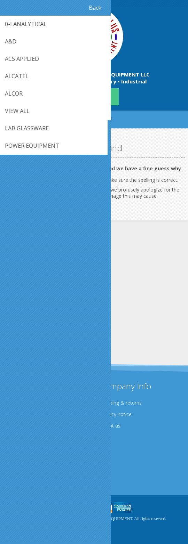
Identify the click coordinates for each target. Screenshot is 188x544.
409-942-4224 (94, 97)
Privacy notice (116, 414)
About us (110, 425)
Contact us (22, 459)
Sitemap (19, 470)
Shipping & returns (121, 402)
